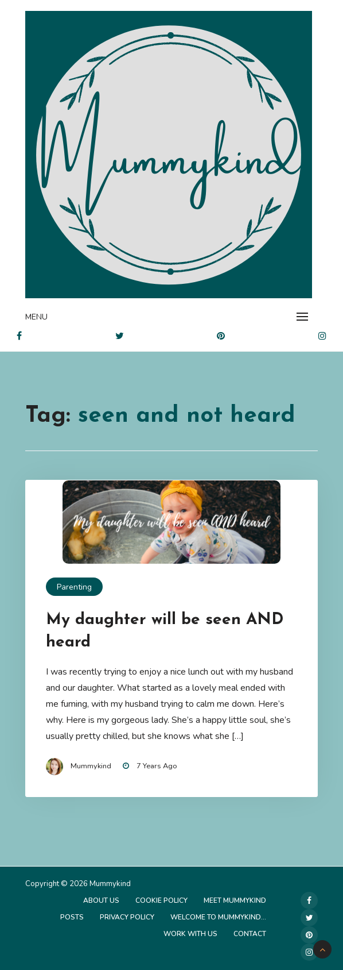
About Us (101, 900)
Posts (72, 917)
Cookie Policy (161, 900)
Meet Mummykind (235, 900)
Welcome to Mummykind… (218, 917)
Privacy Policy (127, 917)
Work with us (190, 933)
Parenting (74, 587)
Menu (36, 316)
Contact (249, 933)
